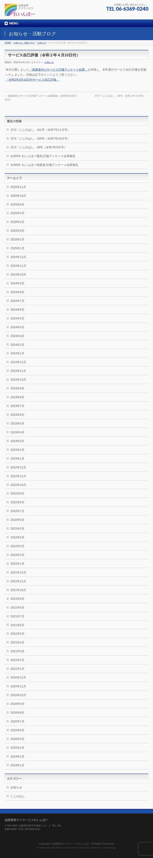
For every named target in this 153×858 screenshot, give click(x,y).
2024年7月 (17, 301)
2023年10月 (18, 379)
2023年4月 (17, 432)
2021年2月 (17, 660)
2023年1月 (17, 458)
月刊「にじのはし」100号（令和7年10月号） (40, 138)
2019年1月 (17, 765)
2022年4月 (17, 537)
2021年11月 (18, 581)
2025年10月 (18, 195)
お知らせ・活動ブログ (24, 43)
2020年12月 (18, 677)
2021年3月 (17, 651)
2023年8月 (17, 397)
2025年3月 (17, 230)
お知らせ (41, 43)
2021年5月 (17, 633)
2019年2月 (17, 756)
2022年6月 (17, 519)
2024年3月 (17, 336)
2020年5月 (17, 739)
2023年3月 (17, 441)
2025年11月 (18, 187)
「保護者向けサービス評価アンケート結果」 (58, 69)
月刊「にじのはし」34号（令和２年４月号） (121, 95)
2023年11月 (18, 370)
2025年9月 (17, 204)
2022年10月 (18, 485)
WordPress (57, 847)
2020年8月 (17, 712)
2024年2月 (17, 344)
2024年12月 (18, 257)
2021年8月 (17, 607)
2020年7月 (17, 721)
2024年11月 (18, 265)
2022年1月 (17, 563)
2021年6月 (17, 625)
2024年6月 (17, 309)
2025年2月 (17, 239)
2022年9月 (17, 493)
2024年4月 (17, 327)
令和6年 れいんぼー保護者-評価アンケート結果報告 (44, 165)
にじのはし (17, 796)
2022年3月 (17, 546)
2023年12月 (18, 362)
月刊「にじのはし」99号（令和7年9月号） (38, 147)
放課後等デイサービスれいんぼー (71, 843)
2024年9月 (17, 283)
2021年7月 (17, 616)
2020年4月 (17, 747)
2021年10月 (18, 590)
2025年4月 (17, 222)
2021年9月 (17, 598)
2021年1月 (17, 668)
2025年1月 (17, 248)
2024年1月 (17, 353)
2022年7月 (17, 511)
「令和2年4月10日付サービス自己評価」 (32, 79)
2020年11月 (18, 686)
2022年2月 (17, 555)
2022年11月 (18, 476)
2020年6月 (17, 730)
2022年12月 (18, 467)
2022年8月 (17, 502)
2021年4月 (17, 642)
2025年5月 (17, 213)
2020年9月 (17, 703)
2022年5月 (17, 528)
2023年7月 (17, 406)
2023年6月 (17, 414)
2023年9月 (17, 388)
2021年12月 (18, 572)
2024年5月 (17, 318)
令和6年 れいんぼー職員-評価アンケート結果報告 (42, 156)
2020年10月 (18, 695)
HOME (8, 43)
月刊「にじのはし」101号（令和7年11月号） (40, 129)
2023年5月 (17, 423)
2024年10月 (18, 274)
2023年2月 (17, 449)
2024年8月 (17, 292)
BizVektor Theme (76, 847)
